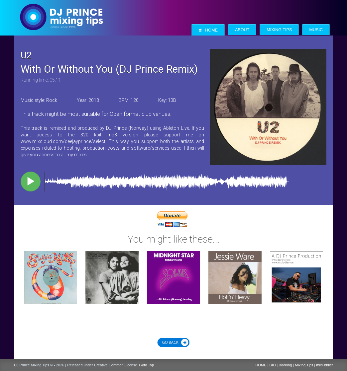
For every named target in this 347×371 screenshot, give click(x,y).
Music (316, 30)
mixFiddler (324, 365)
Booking (285, 365)
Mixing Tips (279, 30)
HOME (261, 365)
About (242, 30)
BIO (273, 365)
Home (208, 30)
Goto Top (146, 365)
